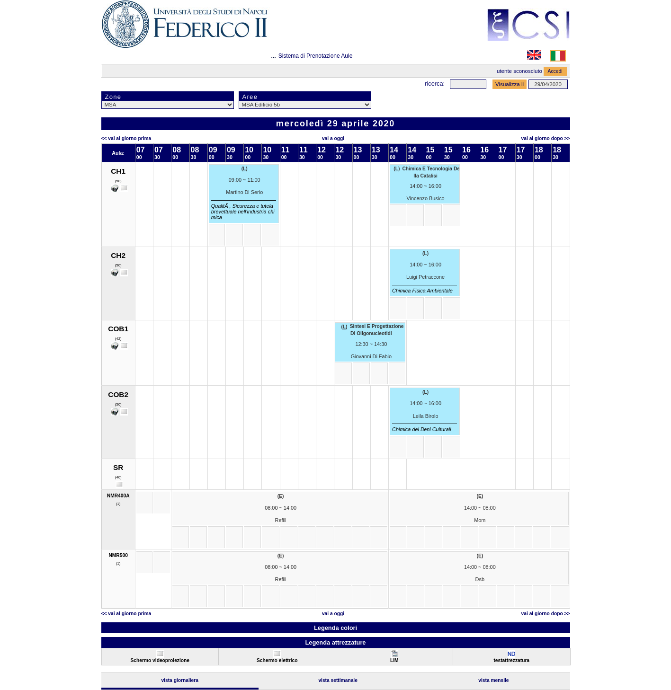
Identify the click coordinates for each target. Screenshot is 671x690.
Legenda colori (335, 627)
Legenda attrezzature (335, 642)
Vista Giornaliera (179, 680)
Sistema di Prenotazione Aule (315, 56)
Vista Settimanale (338, 680)
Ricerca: (435, 83)
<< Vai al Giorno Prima (126, 138)
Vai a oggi (333, 138)
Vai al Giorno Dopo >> (545, 138)
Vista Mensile (493, 680)
